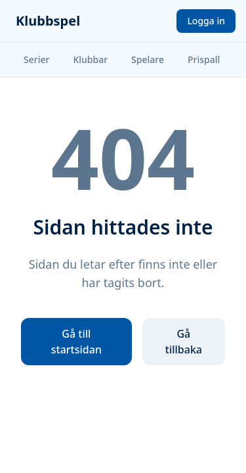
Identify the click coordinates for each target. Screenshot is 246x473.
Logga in (206, 20)
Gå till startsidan (76, 342)
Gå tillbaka (183, 342)
